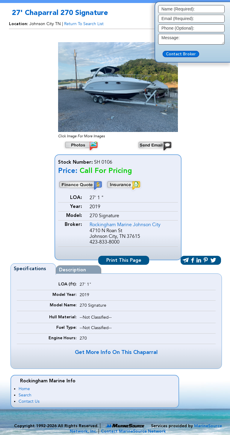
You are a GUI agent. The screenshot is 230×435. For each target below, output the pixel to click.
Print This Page (123, 260)
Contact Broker (181, 54)
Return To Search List (84, 23)
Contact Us (29, 401)
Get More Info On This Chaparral (116, 352)
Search (25, 395)
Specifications (30, 269)
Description (72, 270)
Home (24, 388)
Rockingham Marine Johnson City (125, 225)
